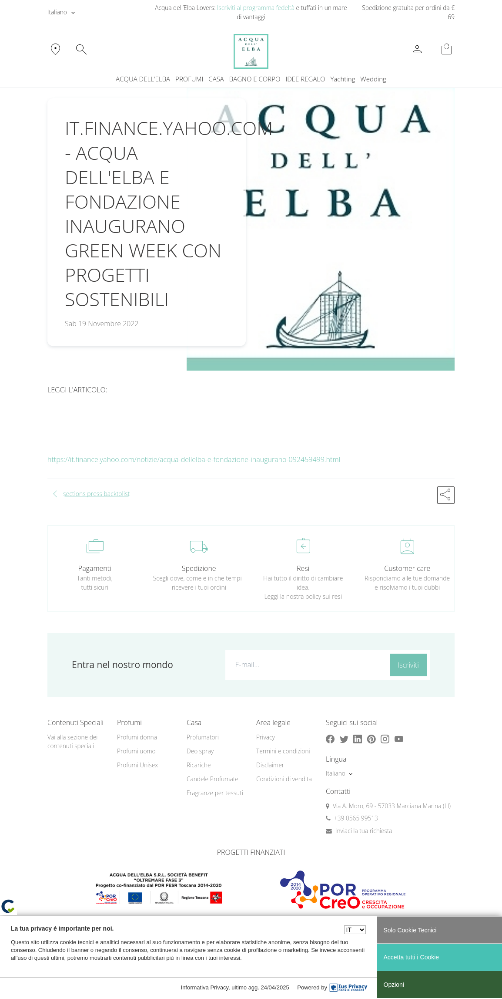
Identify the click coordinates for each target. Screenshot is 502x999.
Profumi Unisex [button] (137, 765)
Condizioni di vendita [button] (284, 779)
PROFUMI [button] (189, 78)
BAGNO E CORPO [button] (255, 78)
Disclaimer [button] (270, 765)
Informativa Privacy (205, 987)
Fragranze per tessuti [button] (215, 793)
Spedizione (199, 568)
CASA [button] (216, 78)
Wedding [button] (373, 78)
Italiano (57, 12)
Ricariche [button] (199, 765)
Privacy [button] (265, 737)
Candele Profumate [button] (212, 779)
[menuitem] (342, 79)
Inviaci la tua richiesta (363, 831)
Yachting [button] (342, 78)
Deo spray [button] (200, 751)
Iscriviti (408, 665)
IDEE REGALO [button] (305, 78)
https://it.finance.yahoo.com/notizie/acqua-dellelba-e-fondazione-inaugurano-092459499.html (193, 459)
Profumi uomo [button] (136, 751)
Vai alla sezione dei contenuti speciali (72, 741)
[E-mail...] (306, 664)
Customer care (407, 568)
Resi (303, 568)
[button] (446, 495)
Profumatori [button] (203, 737)
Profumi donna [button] (137, 737)
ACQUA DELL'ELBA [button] (143, 78)
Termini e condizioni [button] (283, 751)
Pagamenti (94, 568)
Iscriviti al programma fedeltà (256, 7)
